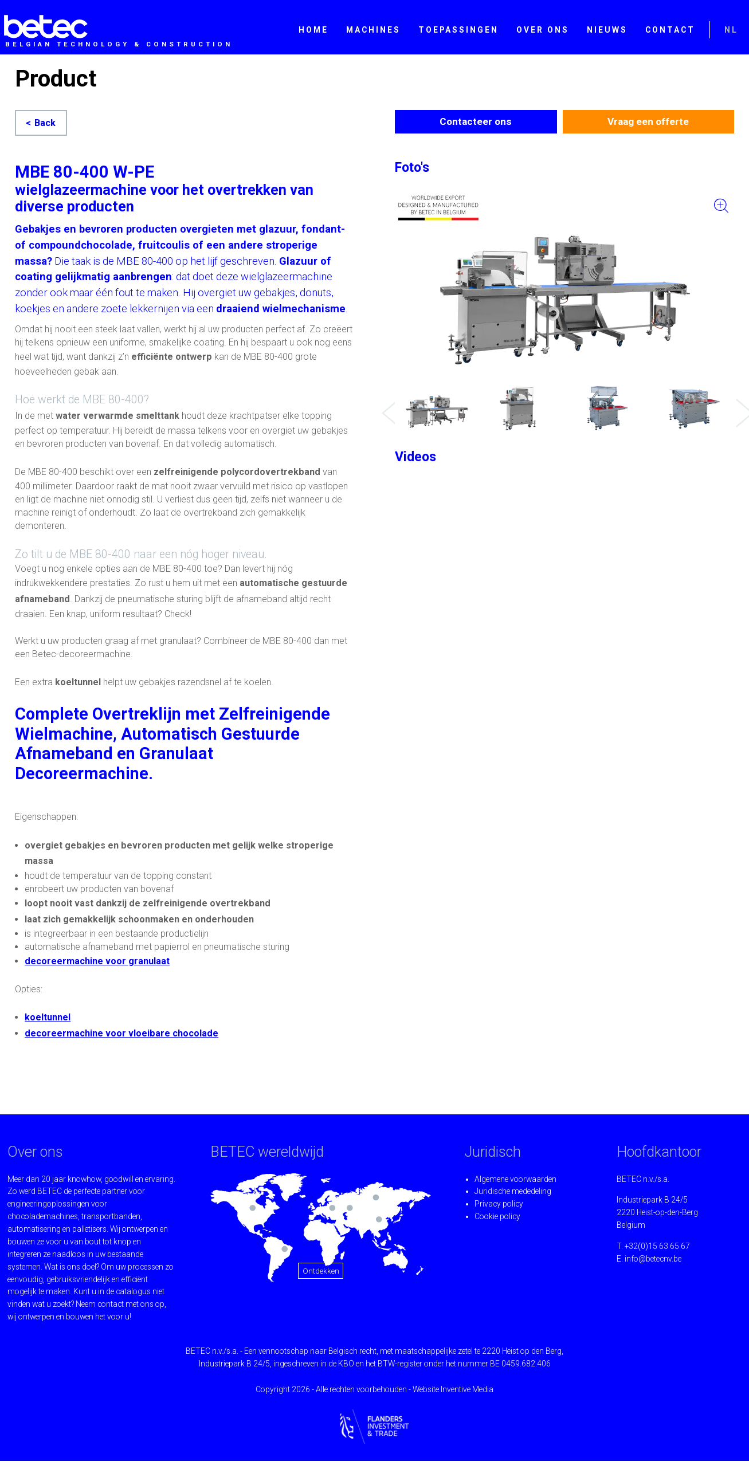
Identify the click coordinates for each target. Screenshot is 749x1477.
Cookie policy (497, 1216)
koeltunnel (47, 1017)
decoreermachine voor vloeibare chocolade (121, 1033)
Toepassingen (458, 29)
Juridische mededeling (513, 1191)
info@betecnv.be (653, 1258)
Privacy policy (499, 1203)
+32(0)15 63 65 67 (657, 1246)
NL (731, 29)
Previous (387, 404)
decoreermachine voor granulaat (97, 961)
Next (741, 404)
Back (45, 122)
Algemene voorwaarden (515, 1179)
